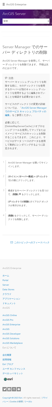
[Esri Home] (8, 379)
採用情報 (6, 359)
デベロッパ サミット (12, 373)
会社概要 (6, 355)
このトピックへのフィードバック (32, 242)
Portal (5, 280)
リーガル (28, 401)
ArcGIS (5, 329)
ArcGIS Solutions (10, 338)
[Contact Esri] (19, 389)
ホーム (5, 275)
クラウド (6, 294)
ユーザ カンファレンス (13, 368)
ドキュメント (9, 303)
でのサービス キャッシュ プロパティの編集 (26, 111)
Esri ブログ (7, 364)
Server (5, 285)
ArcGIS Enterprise (16, 4)
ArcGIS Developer (11, 333)
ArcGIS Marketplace (12, 343)
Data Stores (8, 289)
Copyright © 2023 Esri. (12, 398)
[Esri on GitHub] (14, 389)
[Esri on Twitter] (4, 389)
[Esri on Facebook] (9, 389)
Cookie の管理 (16, 401)
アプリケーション (11, 298)
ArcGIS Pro (7, 320)
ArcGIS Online (9, 315)
